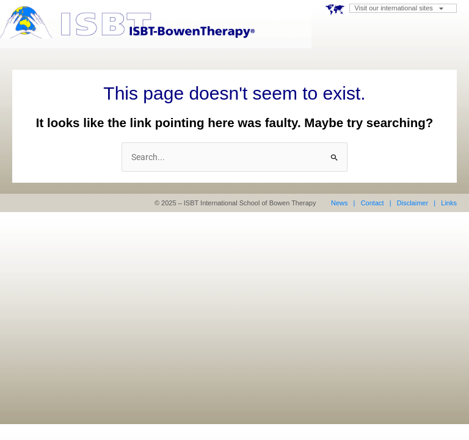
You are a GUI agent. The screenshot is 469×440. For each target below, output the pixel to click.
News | (343, 203)
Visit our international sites (399, 8)
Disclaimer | (416, 203)
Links (448, 203)
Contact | (376, 203)
